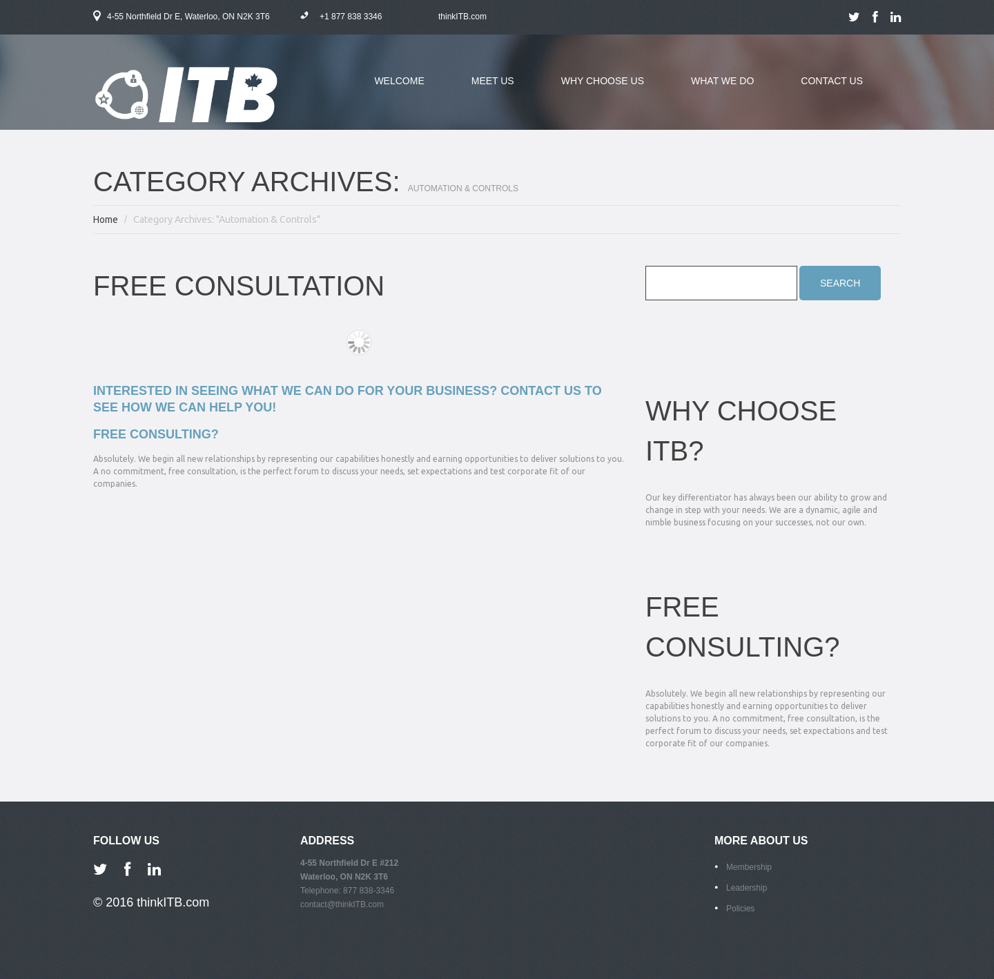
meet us (482, 89)
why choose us (592, 89)
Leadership (746, 888)
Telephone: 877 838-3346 (347, 890)
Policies (740, 908)
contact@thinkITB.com (342, 904)
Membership (749, 867)
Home (105, 219)
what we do (712, 89)
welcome (399, 80)
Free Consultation (238, 286)
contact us (832, 80)
